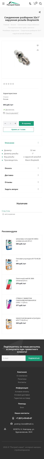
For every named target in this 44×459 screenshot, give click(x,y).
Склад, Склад (6, 211)
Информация (22, 388)
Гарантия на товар (22, 398)
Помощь (22, 403)
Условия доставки (22, 395)
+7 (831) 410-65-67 (24, 418)
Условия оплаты (22, 391)
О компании (22, 375)
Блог (22, 407)
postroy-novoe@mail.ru (23, 424)
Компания (22, 372)
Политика (22, 379)
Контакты (22, 382)
